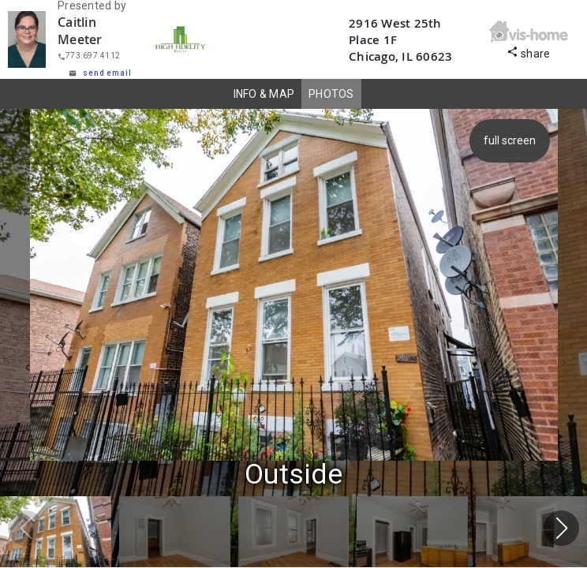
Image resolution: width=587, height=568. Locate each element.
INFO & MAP (264, 94)
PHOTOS (331, 94)
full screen (512, 140)
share (529, 52)
